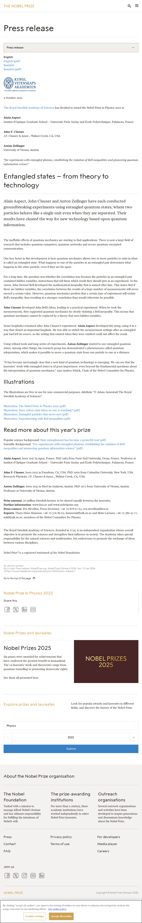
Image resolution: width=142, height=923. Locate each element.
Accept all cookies (61, 916)
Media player (107, 844)
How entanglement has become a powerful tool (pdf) (73, 440)
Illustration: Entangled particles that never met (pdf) (36, 414)
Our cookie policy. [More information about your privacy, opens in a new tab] (57, 909)
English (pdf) (12, 61)
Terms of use (59, 844)
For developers (108, 837)
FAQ (7, 851)
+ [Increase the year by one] (134, 737)
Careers (103, 851)
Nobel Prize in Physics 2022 (28, 593)
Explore (71, 748)
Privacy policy (61, 837)
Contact (10, 844)
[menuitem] (24, 837)
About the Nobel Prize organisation (39, 776)
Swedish (9, 65)
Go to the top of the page (17, 578)
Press (8, 837)
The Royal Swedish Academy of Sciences (29, 107)
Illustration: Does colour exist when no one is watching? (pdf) (42, 410)
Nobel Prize (13, 893)
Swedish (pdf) (12, 69)
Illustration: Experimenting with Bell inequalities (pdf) (37, 418)
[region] (71, 911)
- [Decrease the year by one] (7, 737)
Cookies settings (34, 916)
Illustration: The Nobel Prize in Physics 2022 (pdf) (35, 406)
